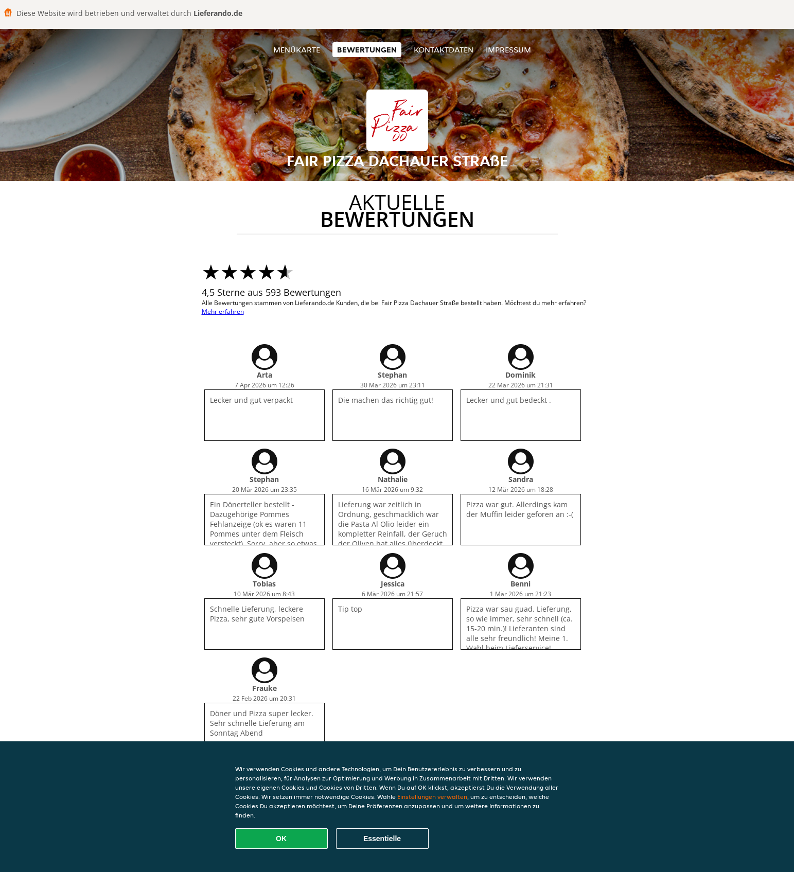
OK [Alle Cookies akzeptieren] (281, 838)
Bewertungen (367, 49)
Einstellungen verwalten (432, 796)
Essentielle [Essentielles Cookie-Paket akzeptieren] (382, 838)
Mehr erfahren (223, 311)
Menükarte (296, 49)
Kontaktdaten (443, 49)
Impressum (508, 49)
